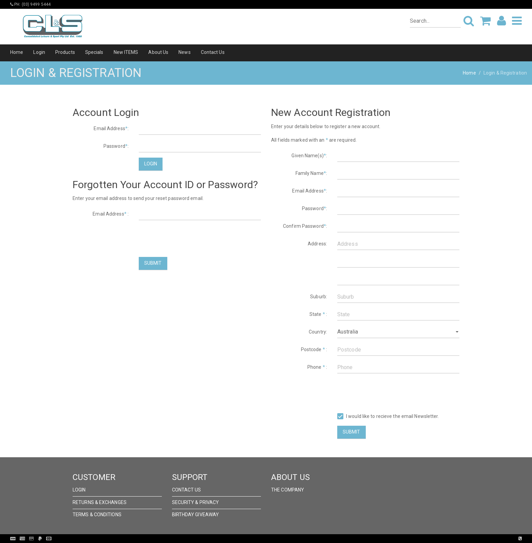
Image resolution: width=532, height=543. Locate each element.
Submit (153, 263)
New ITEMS (126, 52)
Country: (318, 332)
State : (318, 314)
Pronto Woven (280, 538)
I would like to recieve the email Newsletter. (388, 416)
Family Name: (311, 173)
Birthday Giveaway (195, 514)
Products (65, 52)
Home (16, 52)
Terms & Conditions (97, 514)
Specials (94, 52)
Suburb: (318, 296)
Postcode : (314, 349)
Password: (116, 146)
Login (39, 52)
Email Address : (111, 214)
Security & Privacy (195, 502)
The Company (287, 489)
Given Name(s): (309, 155)
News (184, 52)
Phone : (317, 367)
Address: (317, 243)
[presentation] (190, 238)
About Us (158, 52)
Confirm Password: (305, 226)
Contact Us (213, 52)
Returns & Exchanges (100, 502)
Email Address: (111, 128)
